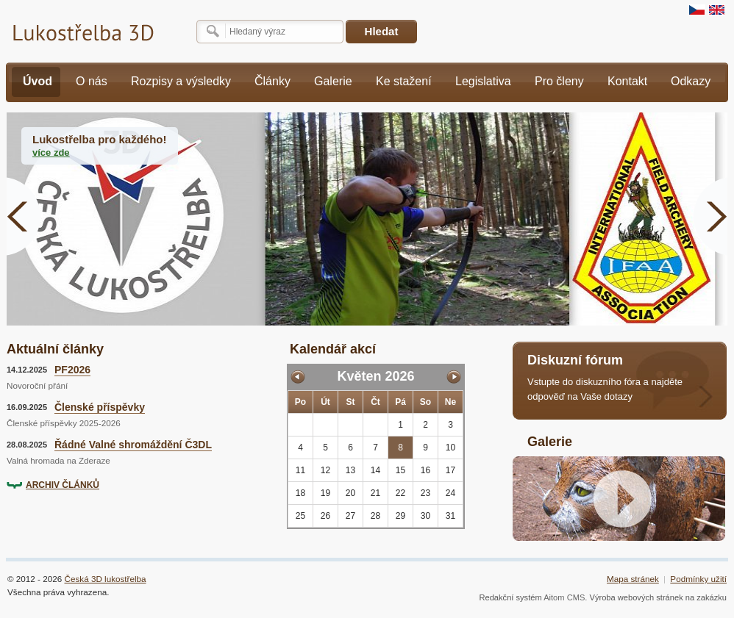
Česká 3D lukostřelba (105, 578)
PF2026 (72, 370)
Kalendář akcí (333, 349)
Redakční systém (510, 597)
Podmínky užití (698, 578)
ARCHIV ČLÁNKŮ (62, 485)
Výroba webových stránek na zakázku (658, 597)
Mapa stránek (633, 578)
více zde (51, 152)
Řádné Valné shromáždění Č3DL (133, 444)
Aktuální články (55, 349)
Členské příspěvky (99, 407)
